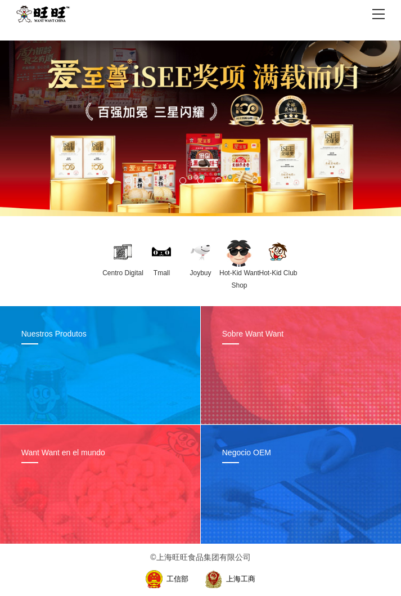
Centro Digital (122, 273)
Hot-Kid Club (278, 273)
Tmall (162, 273)
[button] (110, 180)
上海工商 (240, 579)
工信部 (177, 579)
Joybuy (200, 273)
